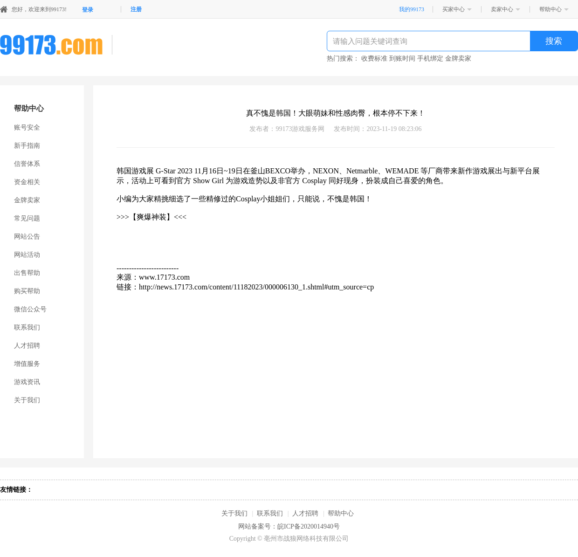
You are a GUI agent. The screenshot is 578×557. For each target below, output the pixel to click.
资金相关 (27, 182)
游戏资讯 (27, 381)
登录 (87, 10)
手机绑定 (430, 58)
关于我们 (27, 400)
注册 (136, 9)
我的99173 (411, 9)
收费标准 (374, 58)
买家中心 (453, 9)
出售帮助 (27, 272)
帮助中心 (550, 9)
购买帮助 (27, 291)
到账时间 (402, 58)
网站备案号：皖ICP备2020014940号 (289, 526)
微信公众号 (30, 309)
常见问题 (27, 218)
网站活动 (27, 254)
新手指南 (27, 145)
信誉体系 (27, 163)
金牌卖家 (458, 58)
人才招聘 (27, 345)
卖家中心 (502, 9)
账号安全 (27, 127)
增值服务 (27, 363)
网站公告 (27, 236)
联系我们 (27, 327)
